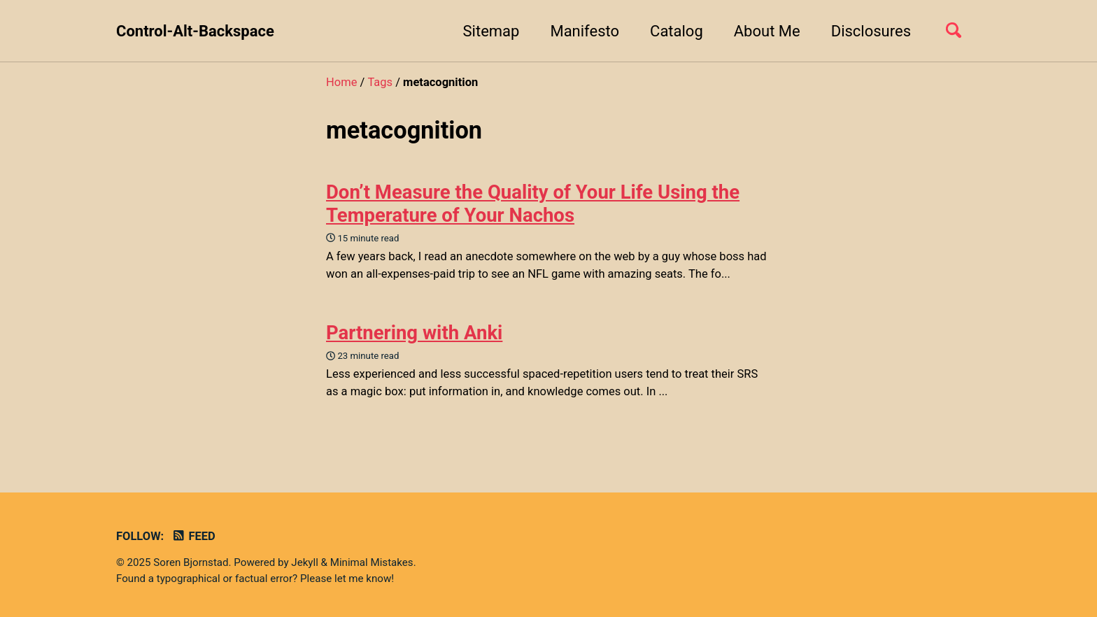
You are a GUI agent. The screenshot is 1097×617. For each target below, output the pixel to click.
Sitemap (491, 31)
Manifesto (584, 31)
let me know (362, 578)
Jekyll (304, 562)
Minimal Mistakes (371, 562)
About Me (767, 31)
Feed (193, 536)
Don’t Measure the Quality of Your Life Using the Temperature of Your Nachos (532, 203)
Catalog (676, 31)
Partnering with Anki (414, 332)
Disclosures (871, 31)
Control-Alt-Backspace (195, 31)
